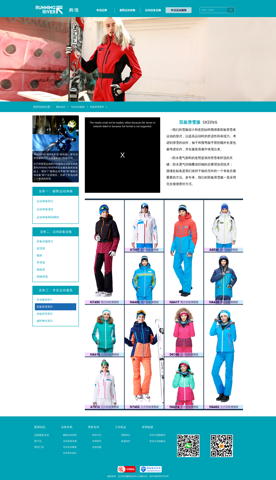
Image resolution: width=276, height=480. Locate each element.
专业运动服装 (78, 107)
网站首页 (60, 107)
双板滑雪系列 (97, 107)
